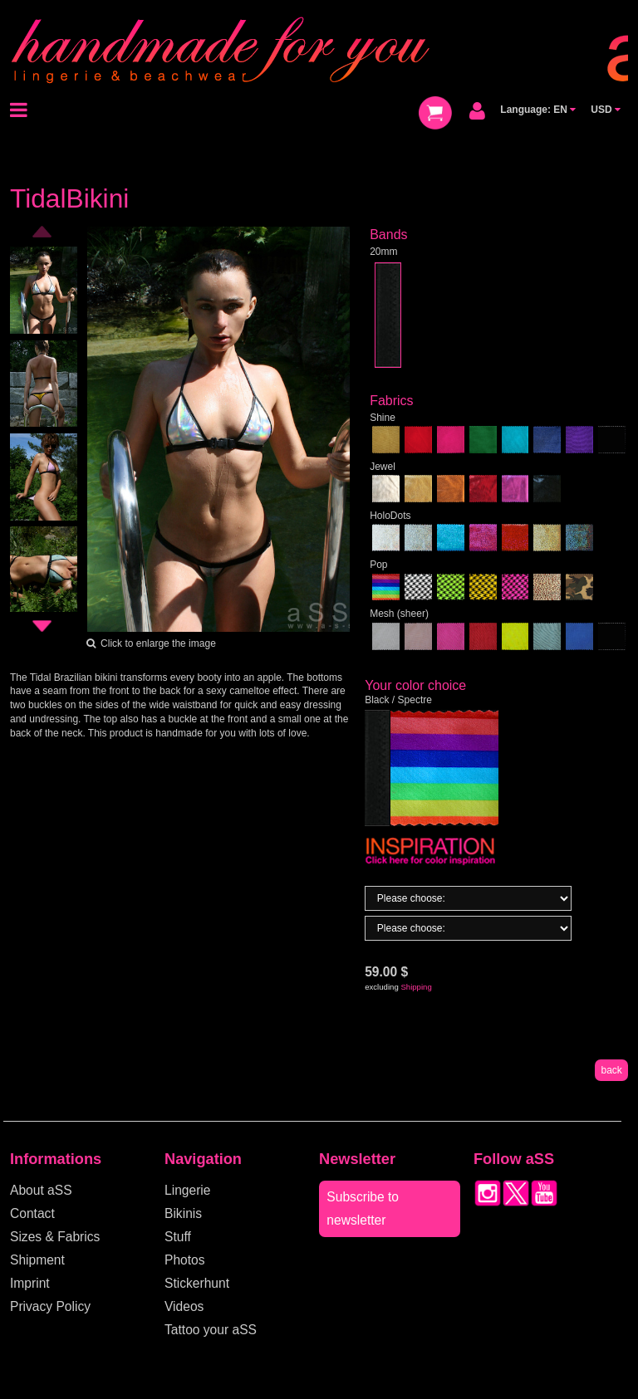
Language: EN (538, 109)
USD (606, 109)
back (611, 1070)
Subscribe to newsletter (362, 1208)
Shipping (415, 986)
